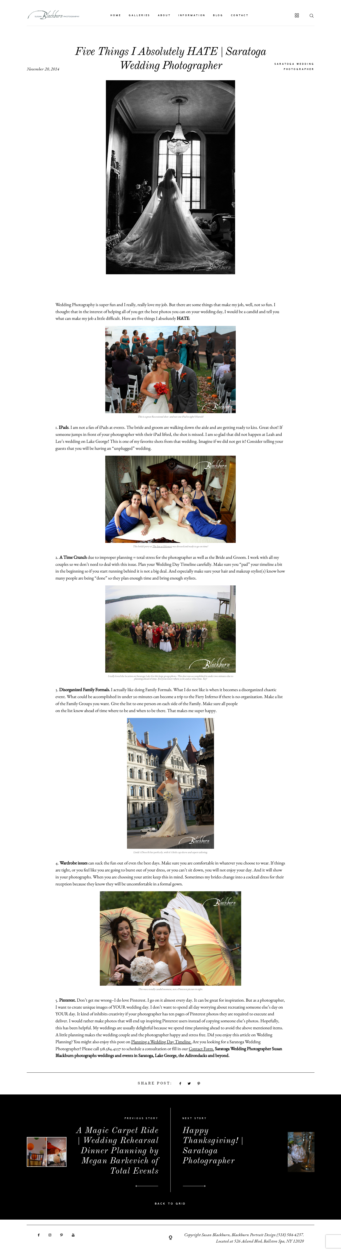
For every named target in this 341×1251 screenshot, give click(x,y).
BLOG (218, 15)
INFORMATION (192, 15)
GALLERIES (139, 15)
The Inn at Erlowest (162, 546)
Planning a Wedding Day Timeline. (161, 1042)
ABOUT (164, 15)
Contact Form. (201, 1049)
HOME (115, 15)
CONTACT (240, 15)
